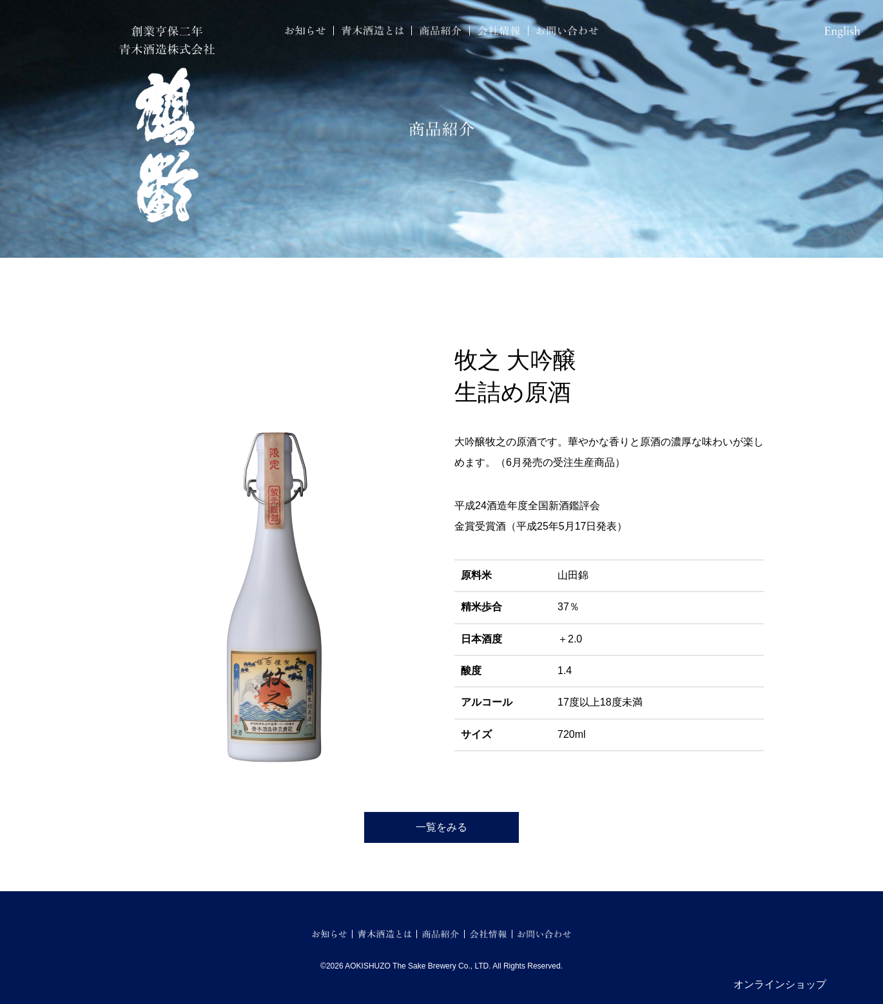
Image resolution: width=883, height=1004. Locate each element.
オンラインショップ (779, 984)
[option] (274, 538)
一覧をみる (441, 827)
